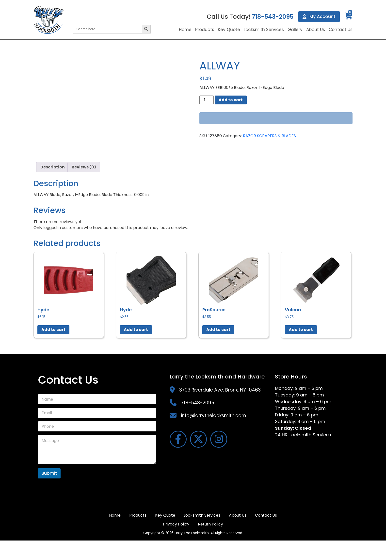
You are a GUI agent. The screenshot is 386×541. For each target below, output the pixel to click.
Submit (49, 473)
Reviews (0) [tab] (84, 167)
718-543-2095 (272, 17)
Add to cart (231, 100)
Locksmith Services (264, 30)
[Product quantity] (206, 100)
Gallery (295, 30)
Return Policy (211, 524)
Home (185, 30)
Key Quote (229, 30)
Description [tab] (52, 167)
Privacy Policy (176, 524)
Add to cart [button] (53, 329)
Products (204, 30)
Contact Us (341, 30)
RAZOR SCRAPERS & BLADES (269, 136)
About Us (315, 30)
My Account (319, 17)
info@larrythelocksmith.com (213, 415)
